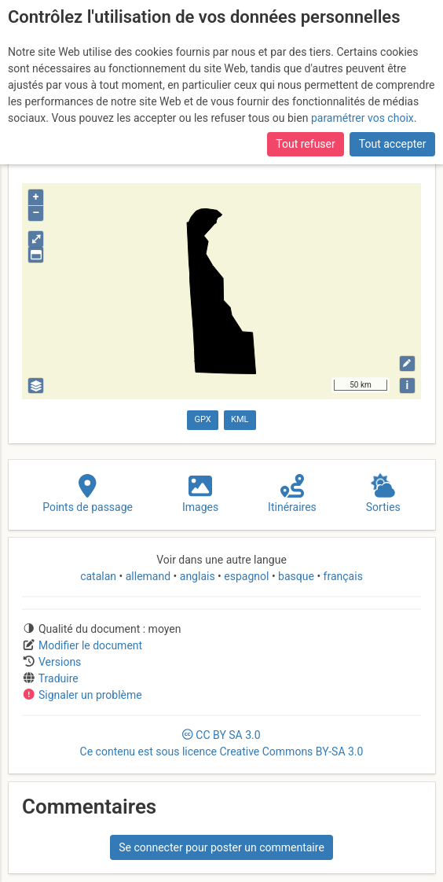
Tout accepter (393, 144)
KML (239, 419)
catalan (99, 576)
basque (296, 576)
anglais (197, 576)
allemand (148, 576)
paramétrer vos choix (362, 118)
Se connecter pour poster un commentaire (221, 847)
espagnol (247, 576)
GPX (202, 419)
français (341, 576)
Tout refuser (305, 144)
